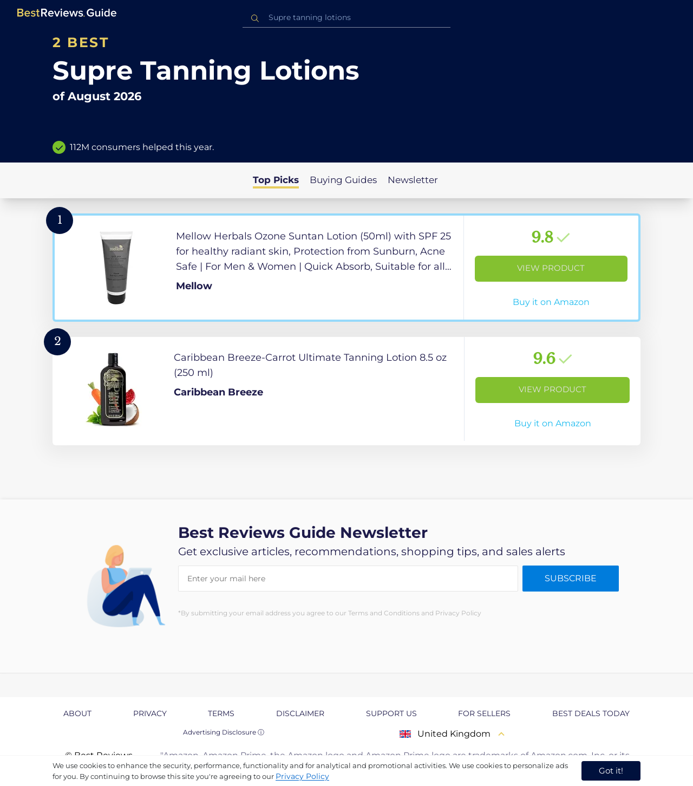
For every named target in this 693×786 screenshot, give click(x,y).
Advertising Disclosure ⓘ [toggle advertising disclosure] (223, 732)
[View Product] (346, 267)
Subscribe (571, 578)
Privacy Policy (302, 776)
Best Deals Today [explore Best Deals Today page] (591, 713)
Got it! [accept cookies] (611, 770)
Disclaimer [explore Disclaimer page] (300, 713)
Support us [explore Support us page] (391, 713)
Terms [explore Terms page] (221, 713)
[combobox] (346, 18)
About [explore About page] (77, 713)
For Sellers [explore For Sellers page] (484, 713)
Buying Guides (343, 179)
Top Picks (276, 179)
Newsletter (413, 179)
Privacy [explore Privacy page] (150, 713)
